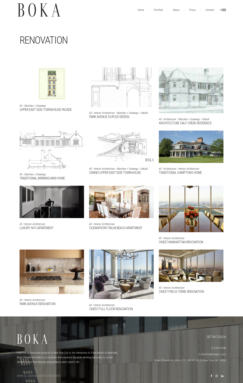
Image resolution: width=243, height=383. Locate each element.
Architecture (170, 119)
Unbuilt (144, 113)
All (21, 105)
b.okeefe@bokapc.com (212, 354)
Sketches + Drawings (35, 105)
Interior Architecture (104, 113)
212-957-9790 (218, 348)
